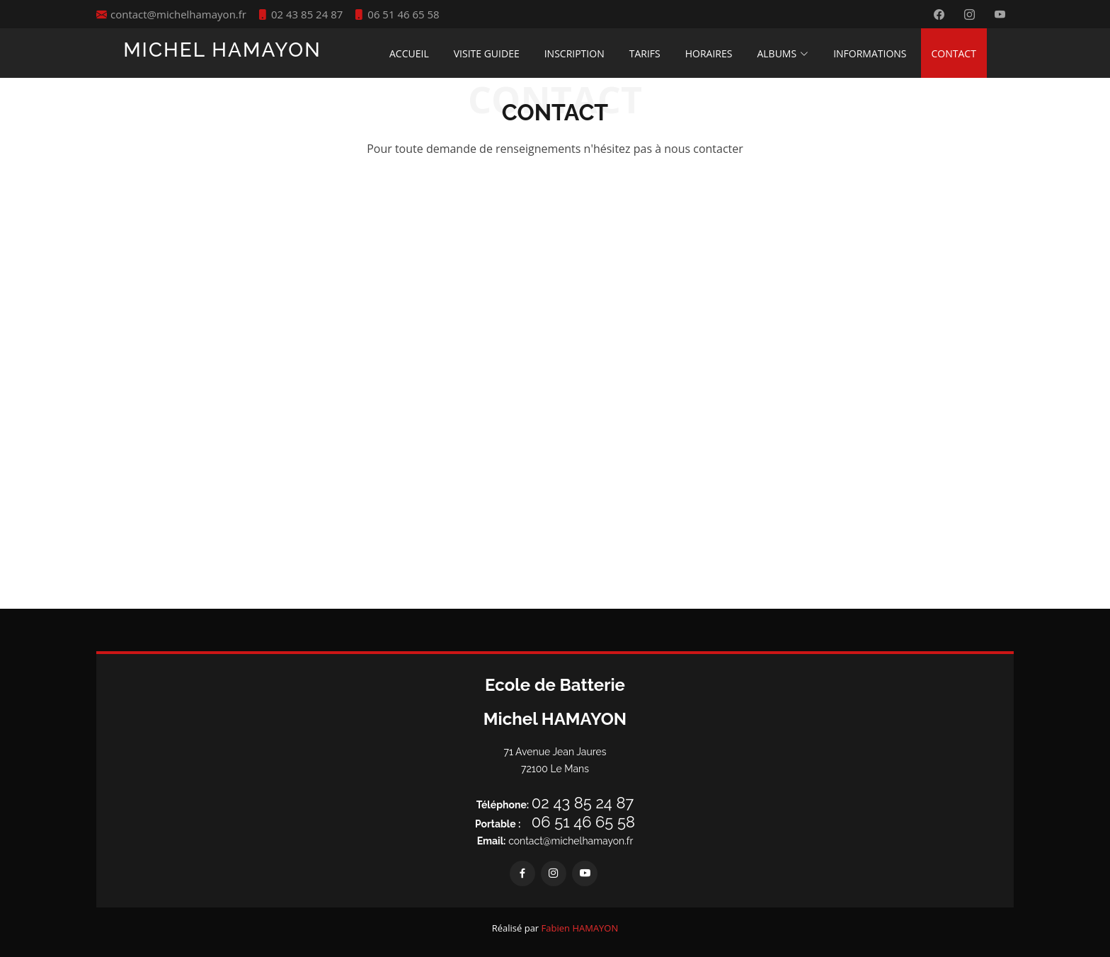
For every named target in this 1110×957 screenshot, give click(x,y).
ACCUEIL (409, 53)
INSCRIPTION (574, 53)
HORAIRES (709, 53)
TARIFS (644, 53)
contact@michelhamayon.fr (555, 841)
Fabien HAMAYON (580, 928)
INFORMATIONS (869, 53)
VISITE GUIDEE (487, 53)
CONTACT (954, 53)
